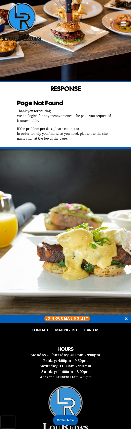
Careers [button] (91, 330)
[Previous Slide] (6, 231)
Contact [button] (40, 330)
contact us (72, 128)
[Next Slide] (124, 231)
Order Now (67, 420)
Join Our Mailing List (67, 318)
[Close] (126, 318)
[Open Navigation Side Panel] (122, 24)
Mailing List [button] (66, 330)
